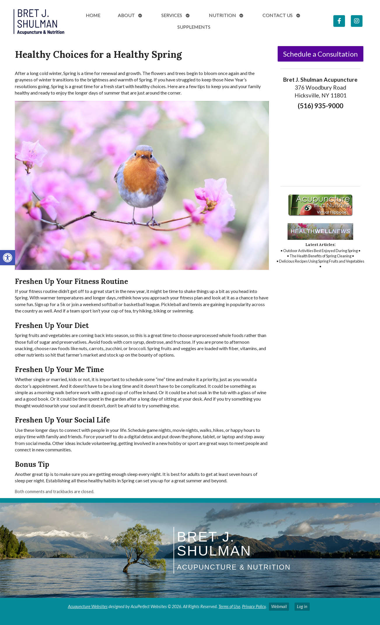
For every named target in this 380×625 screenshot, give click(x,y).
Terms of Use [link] (229, 606)
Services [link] (171, 15)
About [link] (126, 15)
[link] (7, 257)
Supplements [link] (193, 26)
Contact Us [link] (277, 15)
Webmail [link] (279, 606)
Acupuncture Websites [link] (88, 606)
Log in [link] (302, 606)
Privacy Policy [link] (254, 606)
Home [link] (93, 15)
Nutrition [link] (222, 15)
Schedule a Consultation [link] (320, 54)
